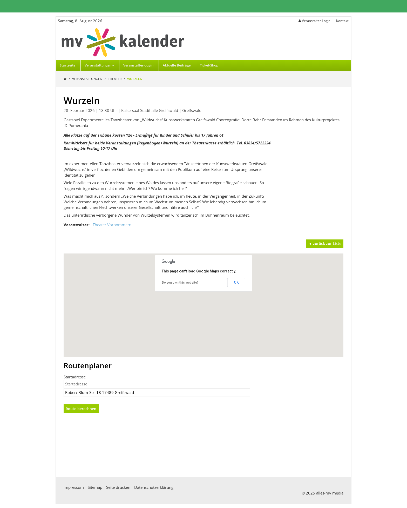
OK (236, 282)
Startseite (67, 65)
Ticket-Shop (209, 65)
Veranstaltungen (99, 65)
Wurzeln (134, 79)
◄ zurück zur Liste (324, 243)
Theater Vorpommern (112, 224)
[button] (203, 300)
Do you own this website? (180, 282)
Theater (115, 79)
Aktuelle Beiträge (177, 65)
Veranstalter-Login (138, 65)
